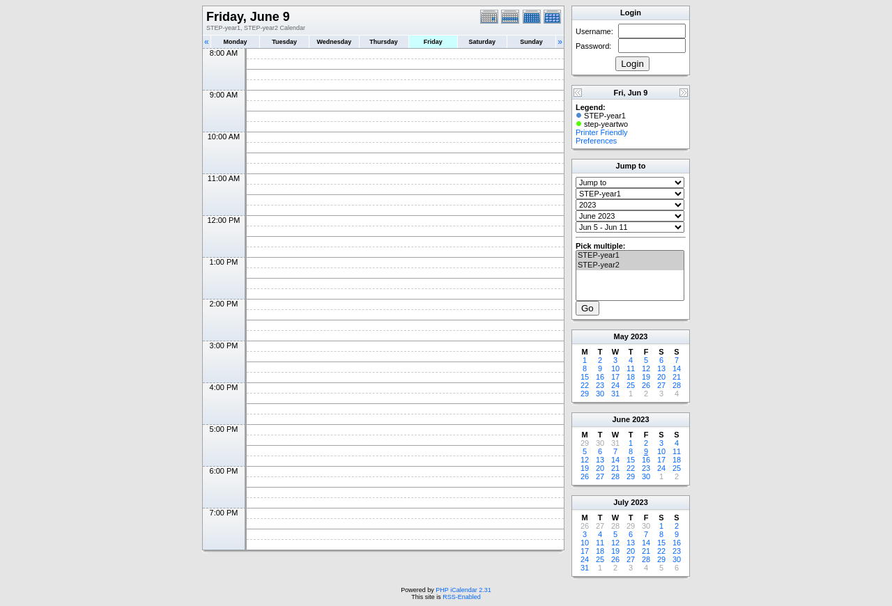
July (621, 502)
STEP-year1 (630, 256)
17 (615, 377)
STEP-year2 (630, 265)
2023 (639, 336)
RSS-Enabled (462, 596)
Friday (433, 41)
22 (584, 385)
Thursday (383, 41)
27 (661, 385)
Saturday (482, 41)
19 (646, 377)
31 (615, 393)
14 (676, 368)
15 (584, 377)
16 (600, 377)
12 (646, 368)
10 (615, 368)
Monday (235, 41)
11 (630, 368)
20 (661, 377)
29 (584, 393)
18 (630, 377)
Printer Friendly (602, 132)
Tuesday (284, 41)
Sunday (531, 41)
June (621, 419)
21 (676, 377)
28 (676, 385)
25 (630, 385)
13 (661, 368)
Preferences (596, 141)
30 (600, 393)
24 (615, 385)
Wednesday (333, 41)
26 (646, 385)
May (621, 336)
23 (600, 385)
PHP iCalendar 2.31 (463, 589)
